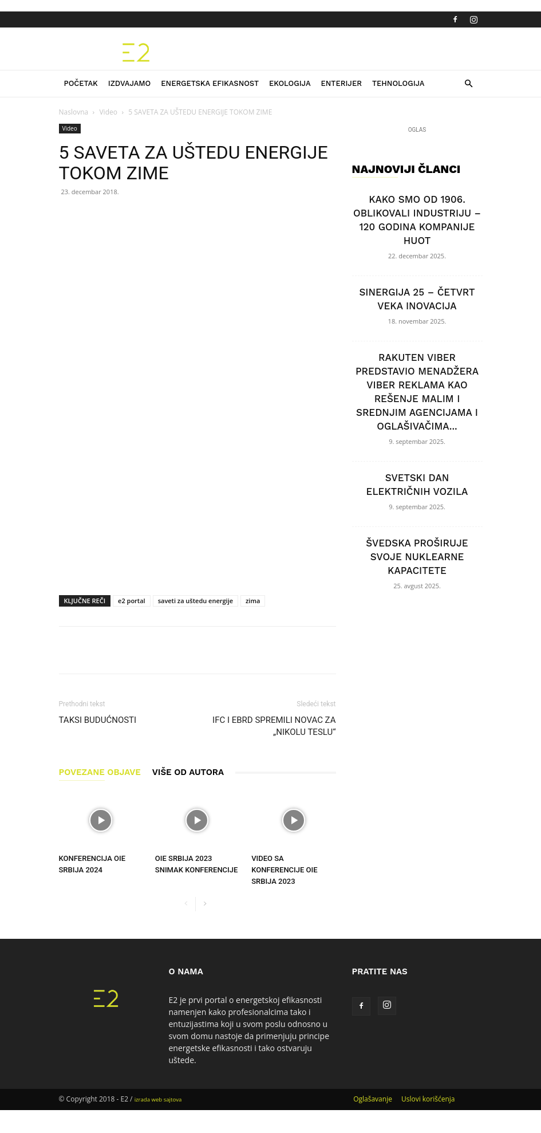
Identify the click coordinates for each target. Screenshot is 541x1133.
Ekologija (290, 83)
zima (253, 600)
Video (108, 112)
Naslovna (74, 112)
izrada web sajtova (158, 1099)
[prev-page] (186, 904)
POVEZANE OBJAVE (100, 772)
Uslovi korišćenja (428, 1099)
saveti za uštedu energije (195, 600)
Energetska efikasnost (210, 83)
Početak (81, 83)
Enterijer (341, 83)
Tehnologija (398, 83)
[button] (469, 83)
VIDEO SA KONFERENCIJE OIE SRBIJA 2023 (284, 870)
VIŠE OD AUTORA (188, 772)
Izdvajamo (129, 83)
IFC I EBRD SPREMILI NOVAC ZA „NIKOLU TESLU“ (273, 726)
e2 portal (131, 600)
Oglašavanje (372, 1099)
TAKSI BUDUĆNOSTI (98, 720)
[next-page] (205, 904)
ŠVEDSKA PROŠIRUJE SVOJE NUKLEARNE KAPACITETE (417, 556)
